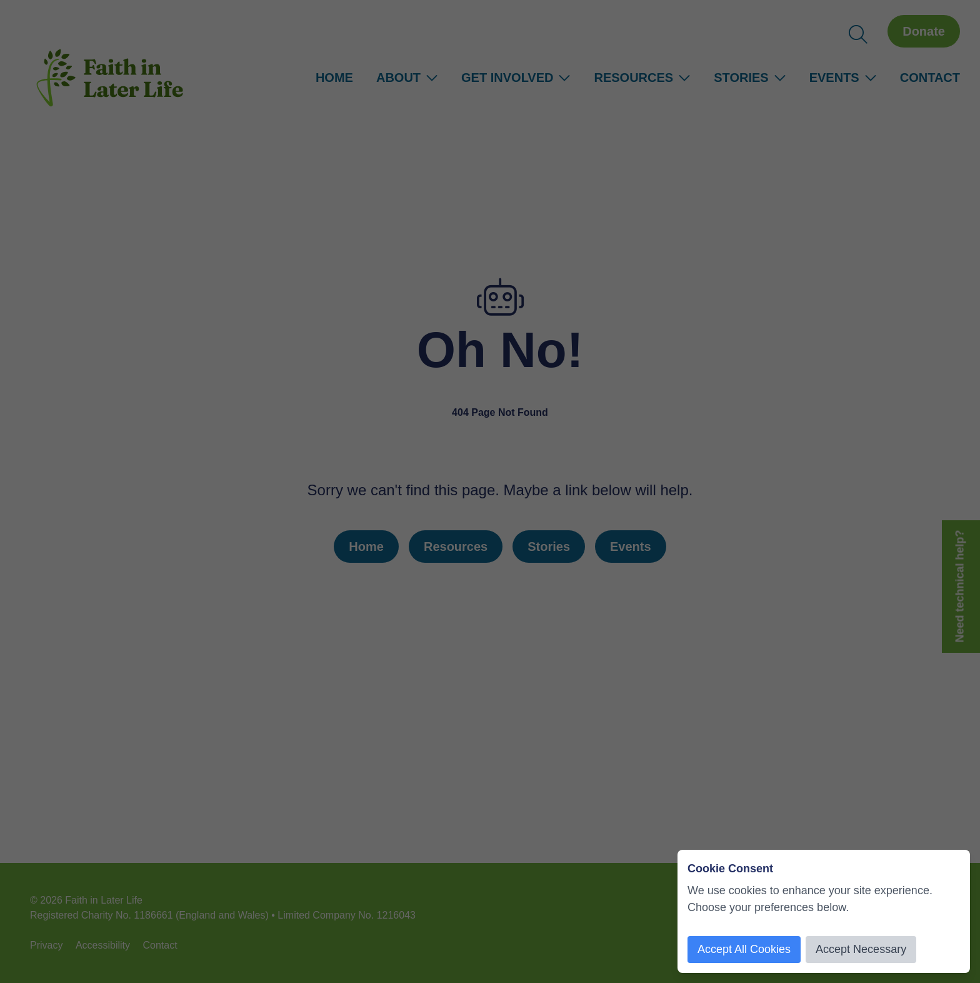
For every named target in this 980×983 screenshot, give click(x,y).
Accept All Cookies (744, 949)
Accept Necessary (861, 949)
